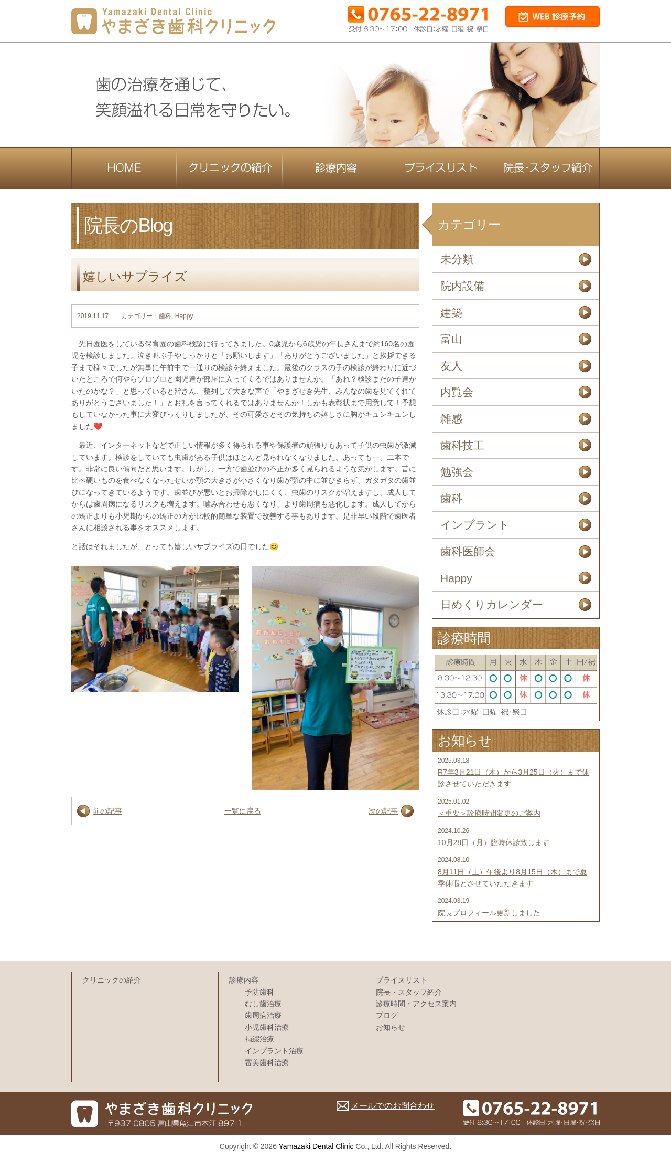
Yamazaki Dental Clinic (316, 1146)
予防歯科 (259, 992)
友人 (451, 366)
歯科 (165, 316)
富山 (451, 339)
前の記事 (107, 811)
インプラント (475, 525)
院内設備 (462, 286)
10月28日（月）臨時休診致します (493, 842)
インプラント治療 (274, 1051)
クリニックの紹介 (111, 980)
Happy (184, 316)
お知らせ (390, 1027)
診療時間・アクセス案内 (416, 1003)
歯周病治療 (263, 1015)
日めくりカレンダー (491, 604)
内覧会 (456, 392)
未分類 (456, 259)
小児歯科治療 (267, 1027)
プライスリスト (401, 980)
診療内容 (243, 980)
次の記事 (383, 811)
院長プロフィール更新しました (489, 913)
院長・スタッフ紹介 (409, 992)
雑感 (451, 419)
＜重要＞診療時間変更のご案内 (489, 813)
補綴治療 (259, 1039)
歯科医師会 (467, 551)
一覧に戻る (242, 811)
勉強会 (456, 472)
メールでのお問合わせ (393, 1105)
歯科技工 (462, 445)
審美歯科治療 (267, 1062)
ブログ (387, 1015)
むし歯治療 (263, 1003)
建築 (451, 313)
